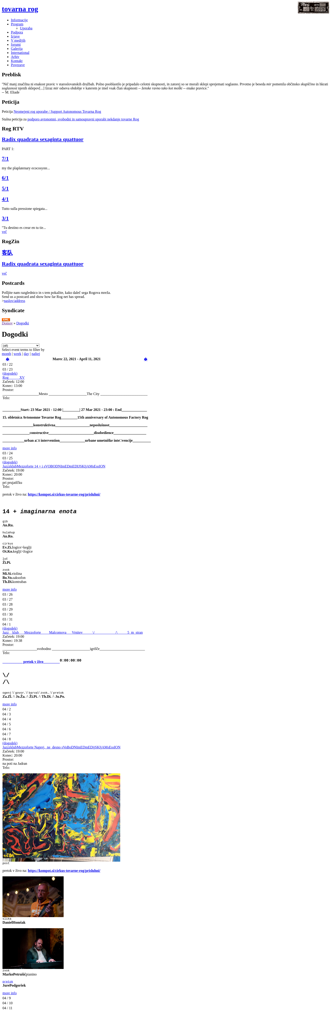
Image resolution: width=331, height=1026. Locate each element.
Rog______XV (13, 377)
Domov (7, 323)
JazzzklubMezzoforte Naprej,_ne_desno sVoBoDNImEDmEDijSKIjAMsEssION (61, 756)
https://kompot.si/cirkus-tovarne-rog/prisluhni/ (64, 494)
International (20, 53)
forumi (16, 44)
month (6, 354)
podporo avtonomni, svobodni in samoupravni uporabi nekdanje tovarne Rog (83, 119)
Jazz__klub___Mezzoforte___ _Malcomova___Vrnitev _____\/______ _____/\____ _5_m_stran (72, 638)
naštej (35, 354)
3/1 (5, 218)
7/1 (5, 158)
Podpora (17, 32)
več (4, 232)
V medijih (18, 40)
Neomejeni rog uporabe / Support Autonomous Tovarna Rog (57, 111)
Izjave (15, 36)
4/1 (5, 199)
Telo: (6, 398)
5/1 (5, 188)
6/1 (5, 178)
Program (17, 24)
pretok (7, 993)
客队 (7, 253)
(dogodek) (9, 373)
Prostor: (8, 390)
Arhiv (15, 57)
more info (9, 448)
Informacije (19, 20)
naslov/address (14, 301)
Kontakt (17, 61)
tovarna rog (20, 9)
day (26, 354)
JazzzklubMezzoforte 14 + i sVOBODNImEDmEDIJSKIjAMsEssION (53, 466)
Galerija (17, 48)
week (17, 354)
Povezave (18, 65)
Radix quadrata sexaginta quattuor (43, 139)
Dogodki (22, 323)
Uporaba (26, 28)
